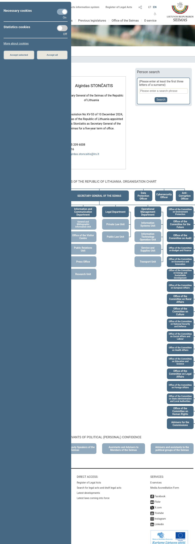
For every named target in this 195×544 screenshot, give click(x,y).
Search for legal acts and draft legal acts (99, 483)
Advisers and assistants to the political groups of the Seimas (172, 445)
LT (149, 7)
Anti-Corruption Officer (185, 192)
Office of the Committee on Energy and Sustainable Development (180, 270)
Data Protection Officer (143, 192)
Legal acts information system (81, 7)
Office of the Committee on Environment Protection (180, 208)
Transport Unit (148, 257)
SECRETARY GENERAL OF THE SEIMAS (99, 191)
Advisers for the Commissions (180, 420)
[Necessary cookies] (62, 12)
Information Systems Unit (147, 220)
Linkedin (159, 520)
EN (154, 7)
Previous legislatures (92, 20)
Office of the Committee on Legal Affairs (180, 370)
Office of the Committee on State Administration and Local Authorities (180, 395)
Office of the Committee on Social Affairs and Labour (180, 332)
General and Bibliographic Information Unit (83, 220)
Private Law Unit (115, 220)
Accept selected (19, 55)
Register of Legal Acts (119, 7)
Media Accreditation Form (164, 483)
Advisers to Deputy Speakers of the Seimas (75, 445)
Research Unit (83, 270)
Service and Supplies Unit (147, 245)
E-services (156, 478)
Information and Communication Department (83, 208)
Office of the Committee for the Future (180, 220)
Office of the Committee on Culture (180, 307)
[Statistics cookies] (62, 28)
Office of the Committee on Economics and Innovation (180, 257)
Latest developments (88, 489)
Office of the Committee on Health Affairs (180, 344)
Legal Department (115, 207)
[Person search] (163, 91)
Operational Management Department (148, 208)
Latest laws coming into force (93, 494)
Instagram (160, 514)
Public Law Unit (115, 232)
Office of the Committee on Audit (180, 233)
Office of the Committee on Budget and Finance (180, 245)
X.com (158, 503)
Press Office (83, 257)
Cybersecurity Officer (164, 192)
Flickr (158, 497)
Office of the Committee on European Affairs (180, 282)
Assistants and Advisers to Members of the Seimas (124, 445)
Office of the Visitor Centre (83, 233)
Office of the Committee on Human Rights (180, 407)
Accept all (52, 55)
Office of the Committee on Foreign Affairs (180, 382)
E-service (150, 20)
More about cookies (16, 43)
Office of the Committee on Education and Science (180, 357)
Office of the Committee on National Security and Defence (180, 320)
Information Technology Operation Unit (148, 233)
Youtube (159, 509)
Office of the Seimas (125, 20)
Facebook (160, 492)
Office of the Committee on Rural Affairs (180, 295)
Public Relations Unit (83, 245)
